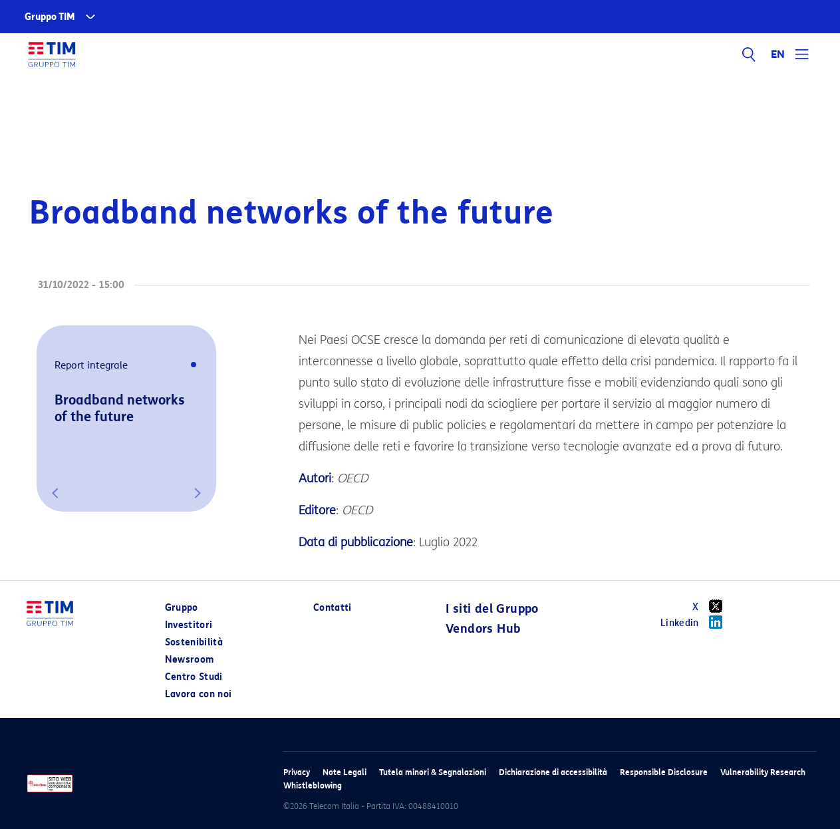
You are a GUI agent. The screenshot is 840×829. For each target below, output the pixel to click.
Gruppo (181, 607)
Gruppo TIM (50, 17)
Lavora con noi (198, 694)
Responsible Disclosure (664, 772)
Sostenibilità (194, 642)
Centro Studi (194, 677)
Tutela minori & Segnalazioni (432, 772)
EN (778, 55)
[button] (55, 493)
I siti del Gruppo (492, 608)
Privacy (296, 772)
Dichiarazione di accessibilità (553, 772)
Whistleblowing (312, 785)
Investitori (189, 625)
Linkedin (696, 622)
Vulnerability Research (762, 772)
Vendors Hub (483, 628)
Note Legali (344, 772)
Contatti (332, 607)
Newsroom (189, 659)
